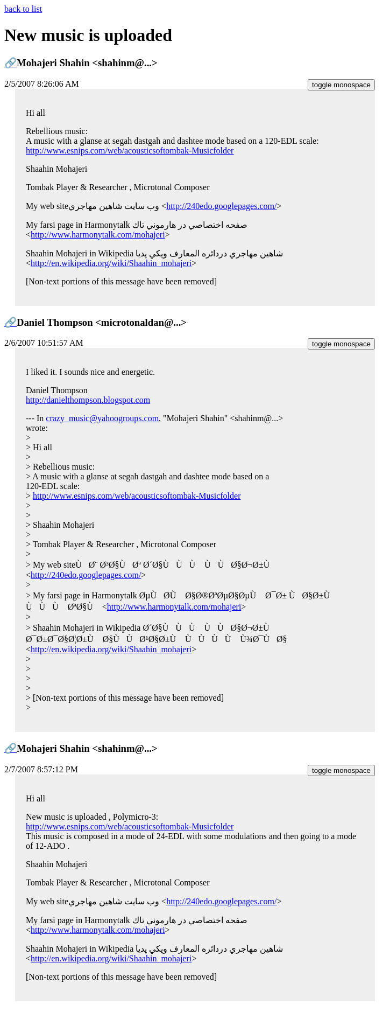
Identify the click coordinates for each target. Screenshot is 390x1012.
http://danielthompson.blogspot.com (88, 399)
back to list (23, 8)
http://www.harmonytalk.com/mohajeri (98, 234)
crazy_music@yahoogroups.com (102, 418)
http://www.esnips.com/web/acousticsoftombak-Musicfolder (129, 150)
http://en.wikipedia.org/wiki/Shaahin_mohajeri (111, 263)
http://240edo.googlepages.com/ (221, 206)
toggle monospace (341, 85)
